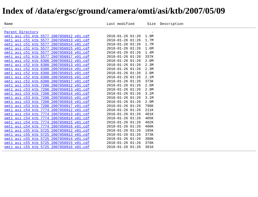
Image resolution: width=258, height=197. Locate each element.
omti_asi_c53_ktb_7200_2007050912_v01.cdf (47, 97)
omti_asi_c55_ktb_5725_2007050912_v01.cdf (47, 151)
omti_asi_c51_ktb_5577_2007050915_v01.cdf (47, 53)
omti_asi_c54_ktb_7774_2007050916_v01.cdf (47, 146)
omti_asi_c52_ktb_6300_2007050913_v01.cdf (47, 72)
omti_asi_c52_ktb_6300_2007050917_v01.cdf (47, 92)
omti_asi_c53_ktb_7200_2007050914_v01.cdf (47, 107)
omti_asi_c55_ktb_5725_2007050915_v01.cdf (47, 166)
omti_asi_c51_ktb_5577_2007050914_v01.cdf (47, 48)
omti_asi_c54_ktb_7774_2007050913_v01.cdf (47, 131)
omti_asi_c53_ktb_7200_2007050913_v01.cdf (47, 102)
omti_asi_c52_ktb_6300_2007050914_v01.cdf (47, 77)
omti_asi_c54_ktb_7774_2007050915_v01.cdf (47, 141)
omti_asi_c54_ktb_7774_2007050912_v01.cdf (47, 126)
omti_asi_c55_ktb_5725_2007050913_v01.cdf (47, 156)
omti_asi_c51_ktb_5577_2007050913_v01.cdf (47, 43)
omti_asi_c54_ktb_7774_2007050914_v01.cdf (47, 136)
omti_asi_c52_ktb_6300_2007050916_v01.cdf (47, 87)
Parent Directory (21, 33)
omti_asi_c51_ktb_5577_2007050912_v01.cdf (47, 38)
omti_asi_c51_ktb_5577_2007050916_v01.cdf (47, 58)
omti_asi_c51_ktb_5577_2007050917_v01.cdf (47, 62)
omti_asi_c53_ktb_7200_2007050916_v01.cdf (47, 117)
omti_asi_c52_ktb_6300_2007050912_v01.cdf (47, 67)
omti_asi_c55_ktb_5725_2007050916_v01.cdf (47, 171)
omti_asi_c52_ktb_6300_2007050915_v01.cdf (47, 82)
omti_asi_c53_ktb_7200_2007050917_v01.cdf (47, 122)
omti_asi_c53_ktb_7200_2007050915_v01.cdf (47, 112)
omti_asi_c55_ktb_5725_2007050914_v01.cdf (47, 161)
